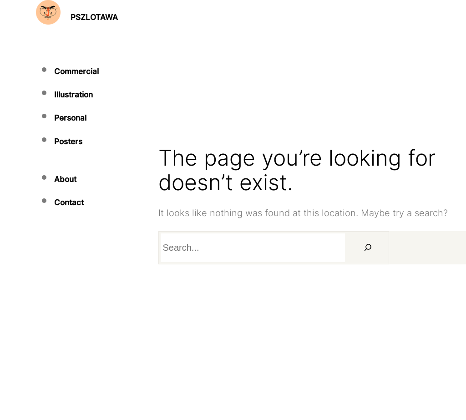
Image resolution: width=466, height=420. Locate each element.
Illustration (73, 94)
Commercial (76, 71)
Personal (70, 117)
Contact (69, 202)
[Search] (368, 247)
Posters (68, 141)
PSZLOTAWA (94, 17)
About (65, 179)
